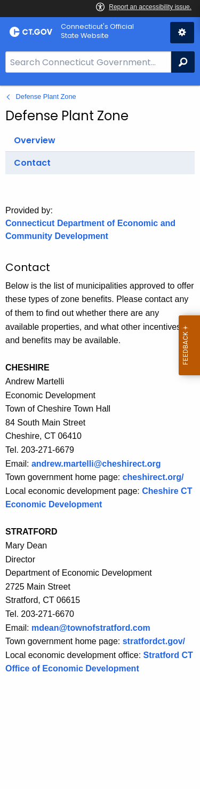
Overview (34, 140)
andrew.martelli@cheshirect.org (96, 463)
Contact (32, 163)
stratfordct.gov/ (154, 641)
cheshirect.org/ (153, 477)
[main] (100, 437)
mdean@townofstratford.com (90, 627)
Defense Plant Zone (46, 96)
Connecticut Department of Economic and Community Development (90, 230)
